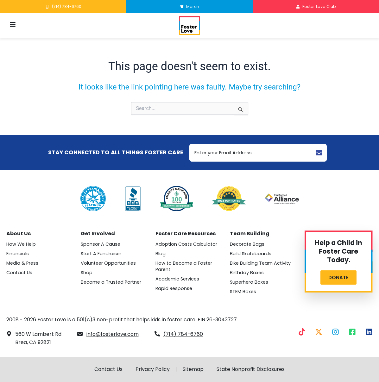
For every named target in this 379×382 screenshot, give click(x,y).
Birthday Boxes (247, 272)
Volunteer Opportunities (108, 263)
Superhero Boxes (249, 282)
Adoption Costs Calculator (186, 244)
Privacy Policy (153, 369)
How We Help (21, 244)
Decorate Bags (247, 244)
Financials (17, 253)
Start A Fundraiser (101, 253)
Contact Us (19, 272)
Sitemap (193, 369)
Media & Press (22, 263)
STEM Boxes (243, 291)
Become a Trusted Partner (111, 282)
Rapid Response (173, 288)
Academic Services (177, 279)
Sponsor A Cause (100, 244)
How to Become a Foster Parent (183, 266)
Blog (160, 253)
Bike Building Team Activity (260, 263)
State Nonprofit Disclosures (251, 369)
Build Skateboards (250, 253)
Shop (86, 272)
